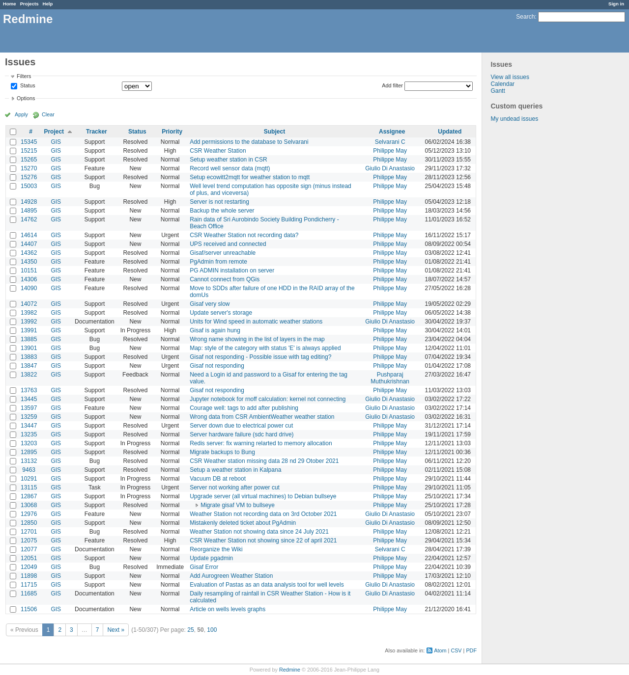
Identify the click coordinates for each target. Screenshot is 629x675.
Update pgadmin (211, 558)
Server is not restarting (219, 201)
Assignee (392, 131)
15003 (29, 186)
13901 (29, 348)
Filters (24, 76)
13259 (29, 416)
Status (27, 86)
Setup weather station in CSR (228, 159)
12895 (29, 452)
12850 (29, 522)
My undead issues (514, 118)
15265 (29, 159)
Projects (29, 3)
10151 (29, 270)
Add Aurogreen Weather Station (231, 575)
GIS (56, 141)
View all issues (509, 77)
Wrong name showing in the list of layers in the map (257, 339)
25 (190, 629)
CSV (456, 650)
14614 (29, 235)
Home (9, 3)
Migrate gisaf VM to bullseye (237, 505)
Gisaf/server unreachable (223, 252)
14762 (29, 219)
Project (54, 131)
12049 (29, 567)
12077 (29, 549)
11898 (29, 575)
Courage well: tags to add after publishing (244, 408)
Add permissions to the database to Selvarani (249, 141)
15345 (29, 141)
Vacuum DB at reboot (218, 478)
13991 (29, 330)
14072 (29, 303)
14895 (29, 210)
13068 (29, 505)
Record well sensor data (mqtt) (230, 168)
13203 (29, 443)
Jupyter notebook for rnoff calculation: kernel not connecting (267, 399)
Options (26, 98)
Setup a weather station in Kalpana (235, 469)
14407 (29, 244)
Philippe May (390, 150)
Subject (274, 131)
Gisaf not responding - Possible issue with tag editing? (260, 356)
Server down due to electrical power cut (241, 425)
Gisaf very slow (209, 303)
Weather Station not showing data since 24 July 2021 (259, 531)
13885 (29, 339)
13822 (29, 374)
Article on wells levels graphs (227, 609)
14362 (29, 252)
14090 (29, 288)
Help (48, 3)
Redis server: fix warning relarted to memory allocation (261, 443)
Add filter (392, 85)
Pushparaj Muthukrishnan (390, 378)
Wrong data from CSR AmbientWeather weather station (262, 416)
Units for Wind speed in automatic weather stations (256, 321)
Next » (115, 629)
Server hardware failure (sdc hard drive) (241, 434)
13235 (29, 434)
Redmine (289, 670)
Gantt (497, 90)
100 (212, 629)
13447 (29, 425)
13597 (29, 408)
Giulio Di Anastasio (390, 168)
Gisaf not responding (217, 365)
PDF (471, 650)
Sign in (616, 3)
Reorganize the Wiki (216, 549)
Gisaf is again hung (215, 330)
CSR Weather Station (218, 150)
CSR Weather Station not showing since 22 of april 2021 (263, 540)
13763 (29, 390)
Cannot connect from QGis (224, 279)
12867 (29, 496)
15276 (29, 177)
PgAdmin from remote (218, 261)
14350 (29, 261)
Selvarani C (390, 141)
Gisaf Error (204, 567)
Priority (172, 131)
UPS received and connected (228, 244)
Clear (48, 114)
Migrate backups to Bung (222, 452)
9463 (28, 469)
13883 (29, 356)
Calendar (502, 84)
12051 (29, 558)
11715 (29, 584)
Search (525, 16)
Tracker (96, 131)
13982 (29, 312)
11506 (29, 609)
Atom (440, 650)
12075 (29, 540)
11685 (29, 593)
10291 (29, 478)
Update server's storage (221, 312)
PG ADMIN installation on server (232, 270)
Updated (449, 131)
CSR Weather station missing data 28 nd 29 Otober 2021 (264, 461)
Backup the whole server (222, 210)
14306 (29, 279)
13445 (29, 399)
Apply (21, 114)
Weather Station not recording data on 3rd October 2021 (263, 514)
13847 (29, 365)
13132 (29, 461)
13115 (29, 487)
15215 (29, 150)
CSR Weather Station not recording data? (244, 235)
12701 (29, 531)
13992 (29, 321)
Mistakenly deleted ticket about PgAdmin (243, 522)
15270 (29, 168)
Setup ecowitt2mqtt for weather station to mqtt (250, 177)
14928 (29, 201)
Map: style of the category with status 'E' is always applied (265, 348)
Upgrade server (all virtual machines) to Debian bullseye (263, 496)
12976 (29, 514)
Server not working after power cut (235, 487)
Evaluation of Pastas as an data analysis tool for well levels (267, 584)
